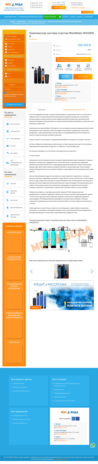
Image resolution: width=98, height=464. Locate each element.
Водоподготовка (11, 17)
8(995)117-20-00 (62, 87)
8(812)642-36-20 (62, 93)
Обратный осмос (18, 386)
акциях (89, 54)
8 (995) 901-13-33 (36, 3)
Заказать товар (83, 76)
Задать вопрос (59, 7)
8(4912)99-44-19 (62, 100)
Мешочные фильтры (20, 426)
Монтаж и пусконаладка (69, 69)
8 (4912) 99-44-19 (36, 7)
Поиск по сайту (87, 12)
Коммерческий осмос (20, 418)
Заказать (35, 307)
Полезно (80, 17)
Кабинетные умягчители (21, 394)
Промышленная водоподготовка (30, 17)
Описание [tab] (41, 110)
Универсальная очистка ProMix (64, 404)
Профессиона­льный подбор (59, 69)
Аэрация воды (59, 392)
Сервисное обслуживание (78, 69)
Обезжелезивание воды (62, 396)
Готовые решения (50, 17)
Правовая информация (60, 462)
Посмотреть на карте (78, 7)
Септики (65, 17)
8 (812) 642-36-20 (36, 5)
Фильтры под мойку (19, 390)
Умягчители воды (60, 400)
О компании (88, 17)
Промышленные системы (21, 422)
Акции (73, 17)
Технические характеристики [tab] (74, 110)
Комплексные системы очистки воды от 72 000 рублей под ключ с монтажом (72, 59)
